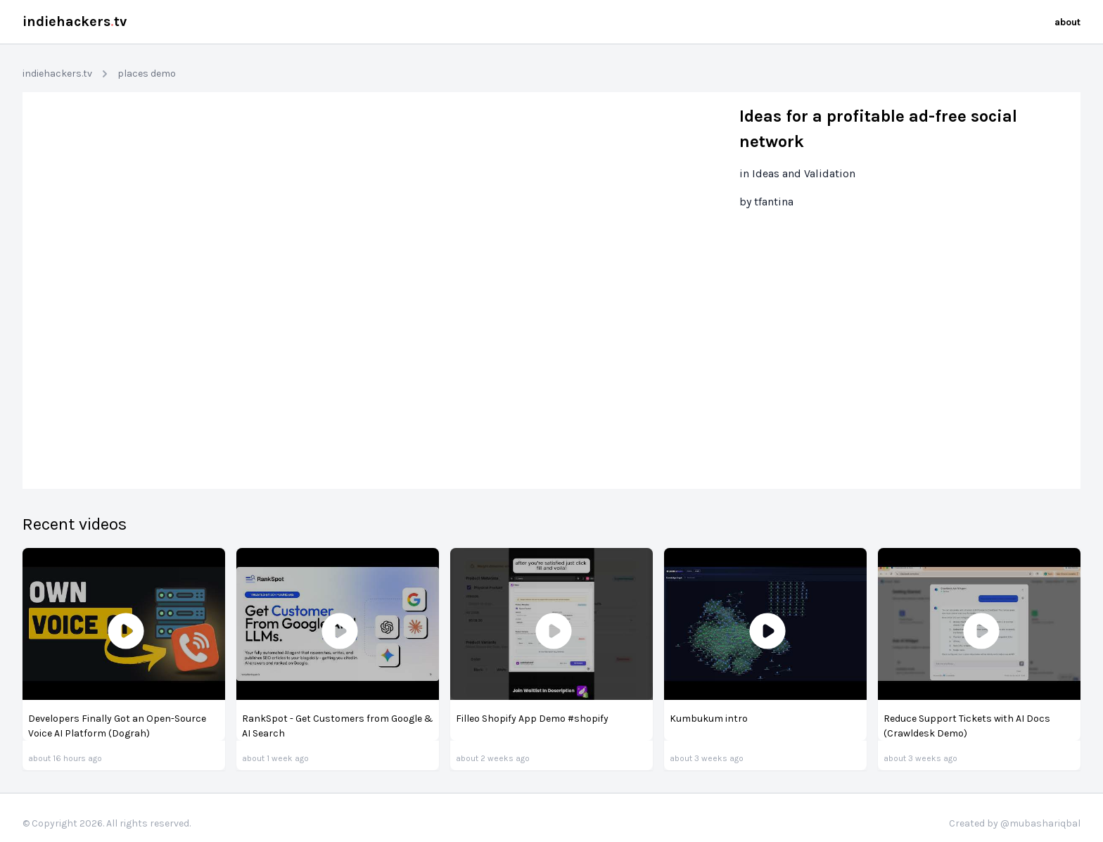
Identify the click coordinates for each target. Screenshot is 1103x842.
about (1067, 22)
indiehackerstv (75, 21)
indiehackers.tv (57, 73)
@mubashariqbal (1040, 823)
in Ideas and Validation (797, 173)
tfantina (773, 201)
